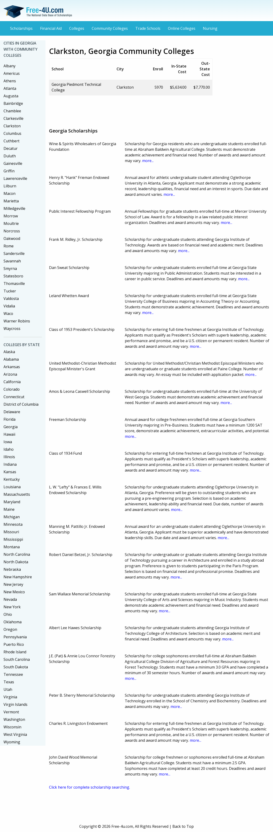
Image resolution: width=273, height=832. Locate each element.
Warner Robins (17, 321)
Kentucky (12, 479)
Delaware (12, 411)
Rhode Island (15, 651)
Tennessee (13, 674)
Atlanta (10, 88)
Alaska (9, 351)
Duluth (10, 156)
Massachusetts (17, 494)
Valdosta (11, 298)
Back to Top (183, 826)
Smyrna (10, 268)
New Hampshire (18, 576)
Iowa (8, 441)
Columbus (12, 133)
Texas (9, 682)
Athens (10, 80)
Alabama (11, 359)
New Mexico (14, 591)
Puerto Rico (14, 644)
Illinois (9, 456)
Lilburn (10, 186)
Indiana (10, 464)
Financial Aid (51, 28)
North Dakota (16, 561)
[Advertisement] (134, 109)
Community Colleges (110, 28)
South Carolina (17, 659)
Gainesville (13, 163)
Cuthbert (11, 141)
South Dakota (16, 666)
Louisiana (12, 486)
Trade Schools (147, 28)
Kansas (10, 471)
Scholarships (21, 28)
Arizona (10, 374)
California (12, 381)
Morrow (11, 216)
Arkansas (12, 366)
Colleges (76, 28)
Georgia (11, 426)
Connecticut (14, 396)
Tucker (10, 291)
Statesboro (13, 276)
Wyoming (12, 742)
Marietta (11, 201)
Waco (8, 313)
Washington (14, 719)
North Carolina (17, 554)
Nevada (10, 599)
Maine (9, 509)
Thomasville (14, 283)
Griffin (9, 171)
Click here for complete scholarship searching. (89, 787)
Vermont (11, 712)
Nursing (210, 28)
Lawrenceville (15, 178)
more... (148, 160)
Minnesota (13, 524)
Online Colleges (181, 28)
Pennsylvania (15, 636)
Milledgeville (14, 208)
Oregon (10, 629)
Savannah (12, 261)
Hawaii (9, 434)
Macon (9, 193)
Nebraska (12, 569)
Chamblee (12, 110)
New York (12, 606)
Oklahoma (13, 621)
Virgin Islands (15, 704)
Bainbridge (13, 103)
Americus (12, 73)
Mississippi (13, 539)
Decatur (11, 148)
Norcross (12, 231)
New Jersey (13, 584)
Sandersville (14, 253)
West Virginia (15, 734)
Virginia (10, 697)
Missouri (11, 531)
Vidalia (9, 306)
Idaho (9, 449)
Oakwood (12, 238)
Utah (8, 689)
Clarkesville (13, 118)
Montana (12, 546)
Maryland (12, 501)
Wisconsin (12, 727)
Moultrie (11, 223)
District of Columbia (21, 404)
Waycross (12, 328)
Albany (9, 65)
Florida (9, 419)
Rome (9, 246)
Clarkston (12, 126)
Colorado (12, 389)
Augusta (11, 95)
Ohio (8, 614)
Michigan (12, 516)
